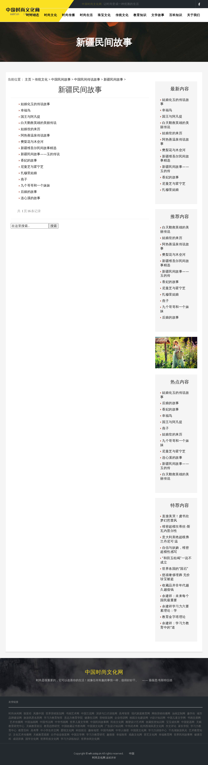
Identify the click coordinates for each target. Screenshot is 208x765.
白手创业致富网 (60, 734)
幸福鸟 (25, 110)
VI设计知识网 (157, 717)
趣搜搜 (111, 734)
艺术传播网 (16, 722)
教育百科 (23, 730)
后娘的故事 (29, 191)
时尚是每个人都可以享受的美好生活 (104, 4)
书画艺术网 (72, 713)
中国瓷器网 (187, 722)
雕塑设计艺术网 (135, 722)
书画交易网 (194, 717)
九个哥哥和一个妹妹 (35, 185)
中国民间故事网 (99, 722)
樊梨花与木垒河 (32, 141)
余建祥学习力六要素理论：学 (174, 608)
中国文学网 (77, 734)
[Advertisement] (85, 244)
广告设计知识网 (114, 726)
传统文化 (41, 79)
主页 (28, 79)
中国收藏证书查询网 (73, 726)
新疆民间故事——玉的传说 (40, 154)
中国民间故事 (61, 79)
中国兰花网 (87, 713)
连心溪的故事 (30, 198)
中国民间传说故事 (87, 79)
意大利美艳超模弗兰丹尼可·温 (174, 539)
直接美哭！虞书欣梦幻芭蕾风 (174, 518)
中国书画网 (107, 730)
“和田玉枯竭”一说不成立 (176, 560)
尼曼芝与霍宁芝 (32, 166)
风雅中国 (38, 713)
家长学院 (183, 726)
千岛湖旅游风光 (178, 730)
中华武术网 (131, 726)
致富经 (27, 713)
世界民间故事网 (183, 734)
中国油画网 (31, 722)
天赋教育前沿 (34, 726)
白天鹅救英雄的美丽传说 (38, 122)
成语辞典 (18, 739)
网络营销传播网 (161, 713)
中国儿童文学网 (176, 717)
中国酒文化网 (95, 726)
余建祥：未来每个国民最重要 (174, 598)
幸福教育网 (165, 734)
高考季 (35, 730)
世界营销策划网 (55, 713)
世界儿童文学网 (79, 722)
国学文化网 (32, 739)
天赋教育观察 (41, 734)
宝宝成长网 (172, 722)
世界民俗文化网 (49, 739)
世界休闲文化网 (90, 739)
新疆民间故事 (113, 79)
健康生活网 (91, 717)
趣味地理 (93, 730)
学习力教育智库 (53, 717)
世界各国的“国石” (175, 568)
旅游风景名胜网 (33, 717)
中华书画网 (61, 722)
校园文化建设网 (139, 717)
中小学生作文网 (49, 730)
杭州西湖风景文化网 (152, 726)
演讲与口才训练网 (106, 713)
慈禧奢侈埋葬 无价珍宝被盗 (175, 577)
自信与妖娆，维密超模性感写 (174, 549)
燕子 (24, 179)
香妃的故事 (29, 160)
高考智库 (124, 713)
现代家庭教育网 (140, 713)
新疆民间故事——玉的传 (174, 168)
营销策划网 (106, 717)
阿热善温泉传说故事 (35, 135)
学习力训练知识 (70, 739)
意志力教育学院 (73, 717)
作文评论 (171, 726)
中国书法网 (46, 722)
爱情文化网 (67, 730)
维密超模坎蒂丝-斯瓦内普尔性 (175, 528)
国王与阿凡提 (30, 116)
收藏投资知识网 (155, 722)
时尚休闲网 (15, 713)
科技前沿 (81, 730)
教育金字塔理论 (174, 616)
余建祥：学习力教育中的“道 (174, 625)
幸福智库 (121, 734)
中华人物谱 (122, 730)
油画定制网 (178, 713)
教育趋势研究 (52, 726)
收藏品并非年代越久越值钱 (174, 587)
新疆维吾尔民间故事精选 (38, 148)
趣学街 (191, 713)
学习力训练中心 (157, 730)
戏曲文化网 (135, 734)
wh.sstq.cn (94, 753)
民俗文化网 (117, 722)
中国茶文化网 (138, 730)
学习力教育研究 (95, 734)
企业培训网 (121, 717)
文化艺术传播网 (22, 734)
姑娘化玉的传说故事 (35, 104)
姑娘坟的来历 (30, 129)
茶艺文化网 (150, 734)
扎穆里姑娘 (29, 173)
